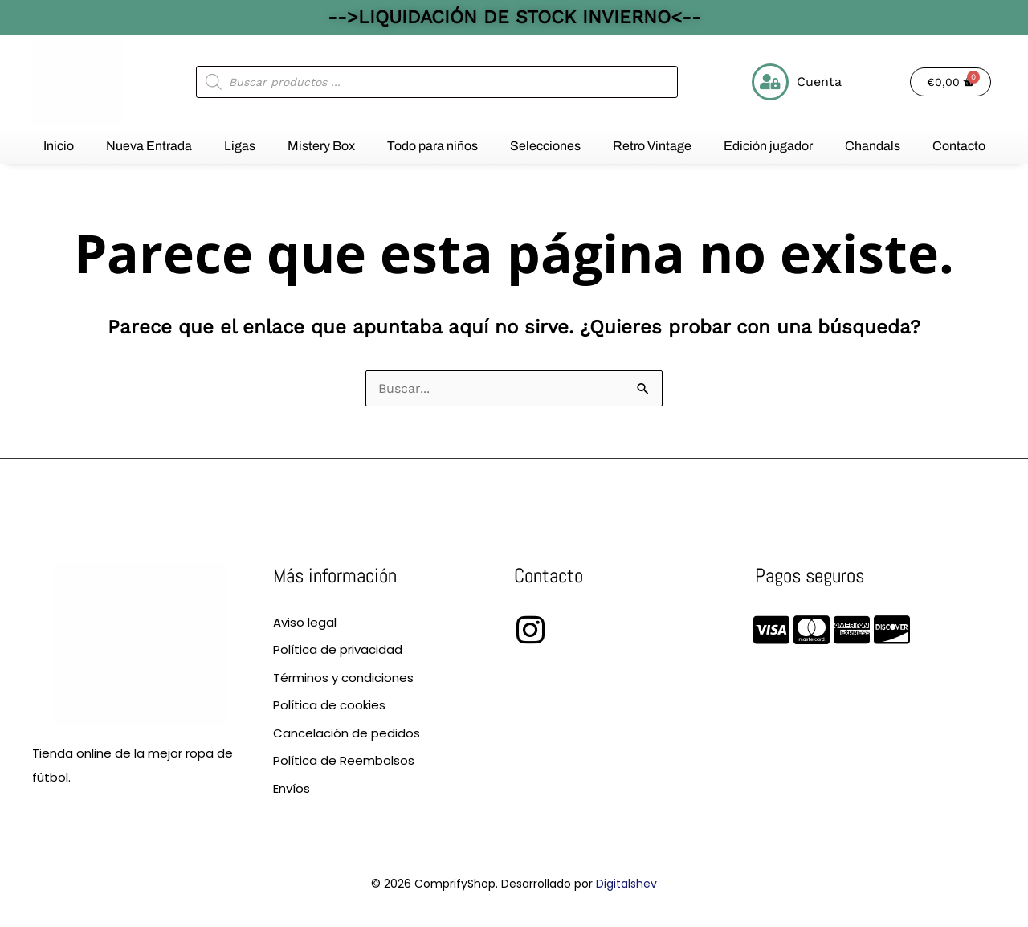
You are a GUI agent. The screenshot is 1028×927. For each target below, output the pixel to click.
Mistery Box (321, 146)
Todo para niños (432, 146)
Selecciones (545, 146)
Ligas (239, 146)
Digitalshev (626, 884)
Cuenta (819, 81)
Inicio (58, 146)
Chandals (872, 146)
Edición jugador (768, 146)
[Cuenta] (770, 81)
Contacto (958, 146)
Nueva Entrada (149, 146)
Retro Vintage (652, 146)
